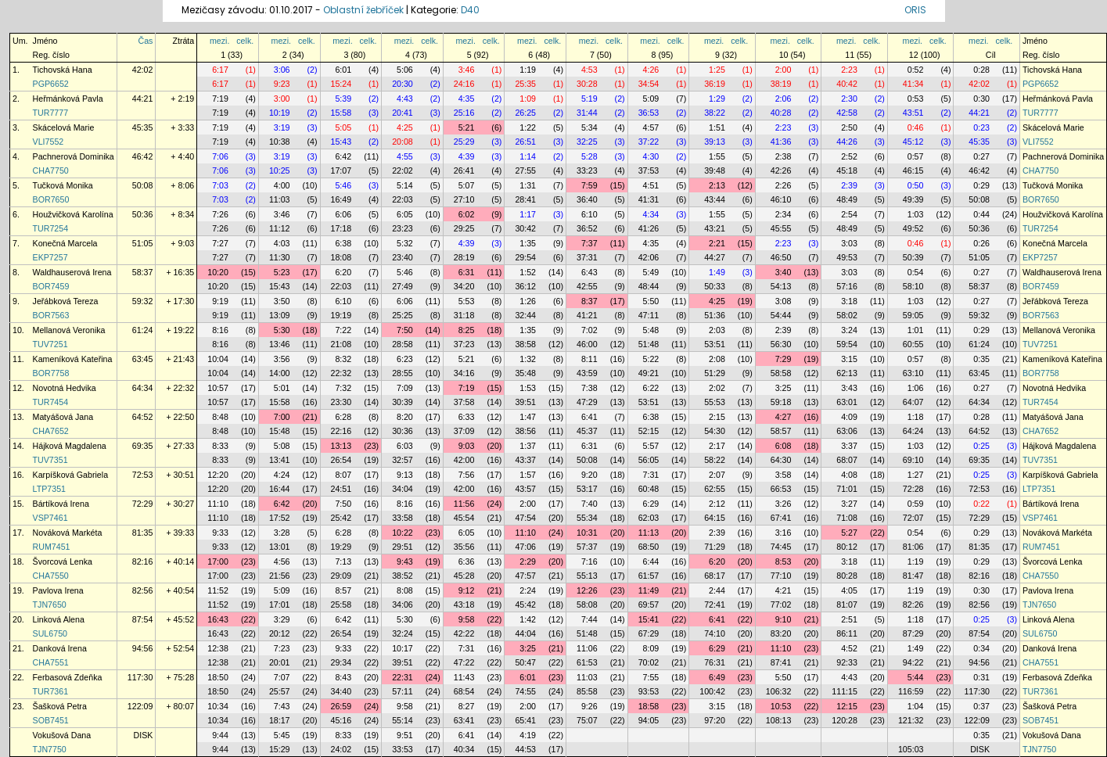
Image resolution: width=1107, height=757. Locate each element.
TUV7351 (50, 460)
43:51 (913, 112)
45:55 (781, 228)
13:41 (279, 460)
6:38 (343, 243)
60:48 (649, 488)
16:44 (279, 488)
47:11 (649, 315)
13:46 (279, 344)
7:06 (220, 156)
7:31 (651, 474)
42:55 (587, 286)
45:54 (464, 517)
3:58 (783, 474)
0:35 (981, 359)
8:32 (343, 359)
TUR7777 (51, 112)
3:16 (783, 532)
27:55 (525, 170)
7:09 (405, 388)
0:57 (916, 156)
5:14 (405, 185)
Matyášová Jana (63, 417)
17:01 (279, 604)
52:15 (649, 431)
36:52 (587, 228)
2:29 (527, 561)
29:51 (402, 546)
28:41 (525, 199)
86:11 (846, 633)
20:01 (279, 662)
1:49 (717, 272)
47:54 (525, 517)
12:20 (217, 474)
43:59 (587, 373)
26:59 (341, 706)
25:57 (279, 691)
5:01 (282, 388)
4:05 (849, 590)
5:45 (282, 735)
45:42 (525, 604)
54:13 (781, 286)
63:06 (846, 431)
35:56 (464, 546)
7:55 (651, 677)
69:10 (913, 460)
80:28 (846, 575)
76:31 (714, 662)
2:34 (783, 214)
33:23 (587, 170)
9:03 (466, 445)
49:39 (913, 199)
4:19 (527, 735)
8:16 (220, 330)
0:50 (916, 185)
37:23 (464, 344)
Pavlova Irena (58, 590)
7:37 (589, 243)
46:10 (781, 199)
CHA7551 (51, 662)
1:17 (527, 214)
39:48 (714, 170)
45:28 (464, 575)
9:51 (405, 735)
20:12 (279, 633)
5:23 (282, 272)
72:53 (142, 474)
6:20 (343, 272)
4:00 (282, 185)
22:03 (402, 199)
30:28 (587, 83)
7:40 (589, 503)
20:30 (402, 83)
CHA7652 (51, 431)
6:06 (343, 214)
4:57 (651, 127)
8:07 (343, 474)
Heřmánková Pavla (68, 98)
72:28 (913, 488)
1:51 (717, 127)
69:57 (649, 604)
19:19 (341, 315)
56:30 (781, 344)
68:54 (464, 691)
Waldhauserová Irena (72, 272)
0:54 (916, 272)
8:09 (651, 648)
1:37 (527, 445)
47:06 (525, 546)
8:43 (343, 677)
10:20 (217, 272)
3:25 (783, 388)
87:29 (913, 633)
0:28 (981, 69)
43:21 (714, 228)
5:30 (282, 330)
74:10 (714, 633)
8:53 (783, 561)
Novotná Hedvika (64, 388)
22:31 (402, 677)
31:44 (587, 112)
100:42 (712, 691)
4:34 (651, 214)
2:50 (849, 127)
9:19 (220, 301)
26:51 (525, 141)
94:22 (913, 662)
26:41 (464, 170)
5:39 (343, 98)
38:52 (402, 575)
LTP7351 (49, 488)
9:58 (466, 619)
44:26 (846, 141)
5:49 (651, 272)
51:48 (649, 344)
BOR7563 (51, 315)
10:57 (217, 388)
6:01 (343, 69)
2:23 (849, 69)
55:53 (714, 402)
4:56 (282, 561)
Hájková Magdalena (69, 445)
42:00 (464, 460)
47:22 (464, 662)
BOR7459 (51, 286)
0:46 (916, 127)
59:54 (846, 344)
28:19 (464, 257)
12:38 (217, 648)
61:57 (649, 575)
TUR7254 (51, 228)
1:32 (527, 359)
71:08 (846, 517)
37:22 (649, 141)
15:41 (649, 619)
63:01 (846, 402)
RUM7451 (51, 546)
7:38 (589, 388)
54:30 (714, 431)
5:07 (466, 185)
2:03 (717, 330)
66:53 (781, 488)
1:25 (717, 69)
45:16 (341, 720)
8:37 (589, 301)
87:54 (142, 619)
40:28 (781, 112)
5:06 (405, 69)
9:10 (783, 619)
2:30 (849, 98)
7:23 (282, 648)
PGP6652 (51, 83)
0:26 (981, 243)
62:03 (649, 517)
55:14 (402, 720)
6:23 (405, 359)
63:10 (913, 373)
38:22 (714, 112)
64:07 (913, 402)
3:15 (849, 359)
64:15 (714, 517)
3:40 (783, 272)
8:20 (405, 417)
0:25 (981, 445)
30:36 (402, 431)
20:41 (402, 112)
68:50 (649, 546)
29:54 (525, 257)
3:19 (282, 127)
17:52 (279, 517)
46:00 (587, 344)
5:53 (466, 301)
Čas (145, 40)
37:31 (587, 257)
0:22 (981, 503)
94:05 (649, 720)
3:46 (466, 69)
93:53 (649, 691)
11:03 (279, 199)
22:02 (402, 170)
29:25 (464, 228)
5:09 (651, 98)
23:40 (402, 257)
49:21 (649, 373)
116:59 (911, 691)
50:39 (913, 257)
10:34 (217, 706)
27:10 (464, 199)
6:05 (405, 214)
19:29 (341, 546)
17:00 (217, 561)
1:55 (717, 156)
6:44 (651, 561)
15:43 (341, 141)
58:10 (913, 286)
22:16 (341, 431)
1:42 (527, 619)
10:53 (781, 706)
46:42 (142, 156)
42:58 (846, 112)
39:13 (714, 141)
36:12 (525, 286)
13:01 (279, 546)
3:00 (282, 98)
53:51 (714, 344)
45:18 (846, 170)
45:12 (913, 141)
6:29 (651, 503)
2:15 (717, 417)
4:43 (405, 98)
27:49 (402, 286)
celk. (244, 40)
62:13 (846, 373)
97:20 (714, 720)
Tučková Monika (63, 185)
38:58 (525, 344)
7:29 (783, 359)
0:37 (981, 706)
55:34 (587, 517)
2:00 (783, 69)
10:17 (402, 648)
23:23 (402, 228)
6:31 (466, 272)
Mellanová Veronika (69, 330)
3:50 (282, 301)
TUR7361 (51, 691)
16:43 (217, 619)
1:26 (527, 301)
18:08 (341, 257)
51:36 (714, 315)
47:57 (525, 575)
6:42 (343, 156)
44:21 (142, 98)
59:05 (913, 315)
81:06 (913, 546)
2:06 (783, 98)
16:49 (341, 199)
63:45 (142, 359)
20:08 (402, 141)
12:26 (587, 590)
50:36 (142, 214)
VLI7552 (48, 141)
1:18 (916, 417)
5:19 (589, 98)
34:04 (402, 488)
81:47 (913, 575)
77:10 (781, 575)
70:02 (649, 662)
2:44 (717, 590)
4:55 (405, 156)
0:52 (916, 69)
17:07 (341, 170)
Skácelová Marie (64, 127)
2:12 (717, 503)
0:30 (981, 98)
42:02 (142, 69)
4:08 (849, 474)
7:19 (220, 98)
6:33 (466, 417)
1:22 (527, 127)
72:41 (714, 604)
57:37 (587, 546)
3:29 (282, 619)
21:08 (341, 344)
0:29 (981, 185)
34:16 (464, 373)
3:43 (849, 388)
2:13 (717, 185)
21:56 (279, 575)
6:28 (343, 417)
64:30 (781, 460)
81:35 (142, 532)
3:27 (849, 503)
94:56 (142, 648)
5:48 (651, 330)
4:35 (466, 98)
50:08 (142, 185)
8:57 (343, 590)
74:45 (781, 546)
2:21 (717, 243)
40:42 (846, 83)
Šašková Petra (60, 706)
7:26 (220, 214)
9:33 (220, 532)
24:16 (464, 83)
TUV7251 (50, 344)
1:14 (527, 156)
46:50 (781, 257)
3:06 (282, 69)
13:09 (279, 315)
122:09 (140, 706)
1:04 (916, 706)
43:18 (464, 604)
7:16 (589, 561)
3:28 (282, 532)
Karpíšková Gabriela (71, 474)
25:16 (464, 112)
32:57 (402, 460)
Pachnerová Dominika (73, 156)
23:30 (341, 402)
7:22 (343, 330)
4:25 (405, 127)
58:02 (846, 315)
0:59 (916, 503)
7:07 (282, 677)
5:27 (849, 532)
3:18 (849, 301)
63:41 (464, 720)
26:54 (341, 460)
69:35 (142, 445)
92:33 (846, 662)
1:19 (527, 69)
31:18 (464, 315)
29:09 (341, 575)
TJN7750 (49, 749)
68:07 (846, 460)
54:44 (781, 315)
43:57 (525, 488)
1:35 (527, 243)
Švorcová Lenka (62, 561)
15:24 (341, 83)
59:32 (142, 301)
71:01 (846, 488)
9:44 (220, 735)
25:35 (525, 83)
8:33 (220, 445)
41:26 (649, 228)
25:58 (341, 604)
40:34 (464, 749)
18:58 (649, 706)
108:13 (779, 720)
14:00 (279, 373)
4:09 (849, 417)
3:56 (282, 359)
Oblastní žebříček (363, 9)
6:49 (717, 677)
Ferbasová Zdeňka (67, 677)
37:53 (649, 170)
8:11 (589, 359)
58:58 (781, 373)
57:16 (846, 286)
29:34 (341, 662)
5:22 (651, 359)
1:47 (527, 417)
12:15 (846, 706)
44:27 (714, 257)
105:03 (911, 749)
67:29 (649, 633)
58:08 (587, 604)
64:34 (142, 388)
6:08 (783, 445)
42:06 (649, 257)
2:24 (527, 590)
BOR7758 (51, 373)
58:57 (781, 431)
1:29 (717, 98)
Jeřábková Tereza (66, 301)
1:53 (527, 388)
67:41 (781, 517)
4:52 (849, 648)
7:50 (405, 330)
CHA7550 (51, 575)
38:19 (781, 83)
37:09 (464, 431)
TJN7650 (49, 604)
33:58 (402, 517)
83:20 (781, 633)
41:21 (587, 315)
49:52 (913, 228)
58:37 (142, 272)
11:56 (464, 503)
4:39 (466, 156)
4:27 (783, 417)
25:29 (464, 141)
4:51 (651, 185)
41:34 (913, 83)
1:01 (916, 330)
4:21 (783, 590)
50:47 (525, 662)
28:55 (402, 373)
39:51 (525, 402)
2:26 (783, 185)
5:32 (405, 243)
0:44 (981, 214)
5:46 (343, 185)
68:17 (714, 575)
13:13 (341, 445)
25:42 (341, 517)
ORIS (915, 9)
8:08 (405, 590)
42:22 (464, 633)
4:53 (589, 69)
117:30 (140, 677)
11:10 (217, 503)
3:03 (849, 243)
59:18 (781, 402)
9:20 (589, 474)
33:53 (402, 749)
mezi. (219, 40)
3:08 (783, 301)
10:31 (587, 532)
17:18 (341, 228)
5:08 (282, 445)
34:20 (464, 286)
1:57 (527, 474)
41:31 (649, 199)
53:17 (587, 488)
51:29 (714, 373)
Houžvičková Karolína (73, 214)
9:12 (466, 590)
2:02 (717, 388)
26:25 (525, 112)
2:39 (849, 185)
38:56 (525, 431)
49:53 (846, 257)
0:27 (981, 156)
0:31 (981, 677)
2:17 (717, 445)
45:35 (142, 127)
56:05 (649, 460)
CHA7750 (51, 170)
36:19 (714, 83)
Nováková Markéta (67, 532)
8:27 (466, 706)
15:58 (341, 112)
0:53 (916, 98)
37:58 (464, 402)
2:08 (717, 359)
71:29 (714, 546)
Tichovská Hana (62, 69)
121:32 (911, 720)
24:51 (341, 488)
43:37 (525, 460)
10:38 (279, 141)
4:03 (282, 243)
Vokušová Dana (62, 735)
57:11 (402, 691)
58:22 (714, 460)
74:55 (525, 691)
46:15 (913, 170)
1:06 (916, 388)
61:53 (587, 662)
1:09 (527, 98)
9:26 (589, 706)
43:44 (714, 199)
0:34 (981, 648)
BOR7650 (51, 199)
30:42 (525, 228)
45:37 (587, 431)
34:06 (402, 604)
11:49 (649, 590)
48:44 (649, 286)
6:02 (466, 214)
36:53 (649, 112)
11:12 (279, 228)
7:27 (220, 243)
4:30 (651, 156)
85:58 (587, 691)
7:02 (589, 330)
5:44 (916, 677)
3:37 (849, 445)
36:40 (587, 199)
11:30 (279, 257)
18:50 (217, 677)
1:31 (527, 185)
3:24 (849, 330)
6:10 (589, 214)
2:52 (849, 156)
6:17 (220, 69)
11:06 (587, 648)
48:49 (846, 199)
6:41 (589, 417)
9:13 (405, 474)
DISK (143, 735)
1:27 (916, 474)
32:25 (587, 141)
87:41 (781, 662)
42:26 (781, 170)
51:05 (142, 243)
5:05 (343, 127)
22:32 (341, 373)
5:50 (651, 301)
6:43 (589, 272)
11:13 (649, 532)
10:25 (279, 170)
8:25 (466, 330)
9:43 (405, 561)
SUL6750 (50, 633)
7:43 (282, 706)
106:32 (779, 691)
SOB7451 (51, 720)
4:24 (282, 474)
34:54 (649, 83)
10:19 (279, 112)
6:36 (466, 561)
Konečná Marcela (65, 243)
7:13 (343, 561)
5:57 (651, 445)
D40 (470, 9)
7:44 (589, 619)
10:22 (402, 532)
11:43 (464, 677)
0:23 (981, 127)
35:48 (525, 373)
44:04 (525, 633)
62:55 (714, 488)
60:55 (913, 344)
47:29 (587, 402)
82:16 (142, 561)
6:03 (405, 445)
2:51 (849, 619)
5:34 (589, 127)
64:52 (142, 417)
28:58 (402, 344)
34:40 (341, 691)
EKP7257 (50, 257)
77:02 (781, 604)
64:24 (913, 431)
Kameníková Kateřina (73, 359)
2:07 (717, 474)
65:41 (525, 720)
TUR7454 (51, 402)
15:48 (279, 431)
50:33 (714, 286)
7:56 (466, 474)
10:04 (217, 359)
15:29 (279, 749)
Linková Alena (58, 619)
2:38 (783, 156)
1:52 (527, 272)
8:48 (220, 417)
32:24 (402, 633)
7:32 (343, 388)
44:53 (525, 749)
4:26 (651, 69)
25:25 (402, 315)
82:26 (913, 604)
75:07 (587, 720)
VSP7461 (50, 517)
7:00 (282, 417)
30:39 (402, 402)
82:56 (142, 590)
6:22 (651, 388)
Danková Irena (60, 648)
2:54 (849, 214)
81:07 (846, 604)
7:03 (220, 185)
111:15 (844, 691)
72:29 (142, 503)
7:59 (589, 185)
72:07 (913, 517)
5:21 (466, 127)
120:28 (844, 720)
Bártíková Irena (61, 503)
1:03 (916, 214)
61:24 (142, 330)
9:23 (282, 83)
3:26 (783, 503)
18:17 (279, 720)
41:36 (781, 141)
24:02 (341, 749)
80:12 (846, 546)
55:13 (587, 575)
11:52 (217, 590)
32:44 (525, 315)
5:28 (589, 156)
